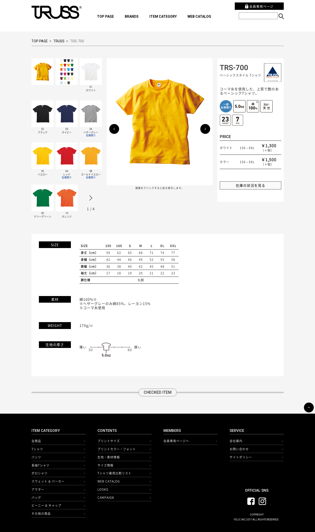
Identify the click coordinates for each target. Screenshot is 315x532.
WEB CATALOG (199, 16)
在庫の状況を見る (250, 185)
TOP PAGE (105, 16)
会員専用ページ (259, 6)
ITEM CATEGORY (163, 16)
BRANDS (132, 16)
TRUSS (58, 41)
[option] (69, 142)
